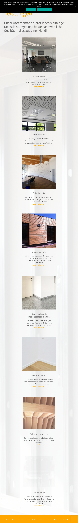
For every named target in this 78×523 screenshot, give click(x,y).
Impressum (42, 520)
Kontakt (66, 520)
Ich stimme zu (31, 10)
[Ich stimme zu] (75, 7)
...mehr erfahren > (39, 86)
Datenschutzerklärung (54, 520)
